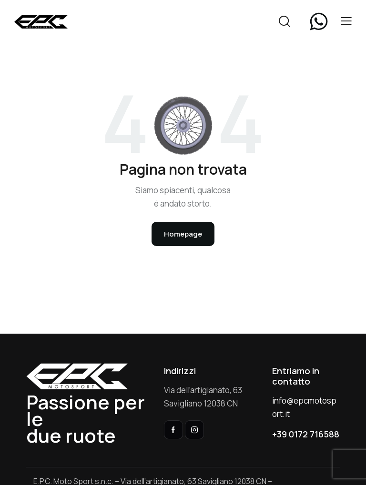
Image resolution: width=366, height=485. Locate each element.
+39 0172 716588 (305, 434)
